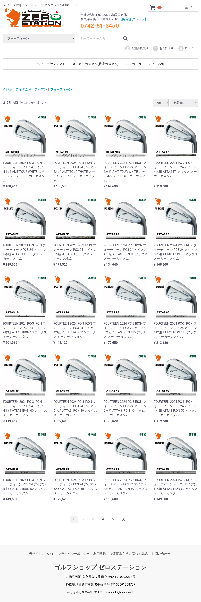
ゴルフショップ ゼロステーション (100, 567)
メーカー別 (133, 64)
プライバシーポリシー (74, 553)
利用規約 (99, 553)
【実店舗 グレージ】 (133, 19)
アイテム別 (156, 64)
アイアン (41, 89)
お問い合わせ (161, 553)
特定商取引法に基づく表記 (129, 553)
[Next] (125, 519)
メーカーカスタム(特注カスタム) (95, 64)
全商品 (8, 89)
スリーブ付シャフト (51, 64)
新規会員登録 (136, 48)
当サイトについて (41, 553)
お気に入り (163, 48)
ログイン (187, 48)
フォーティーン (61, 89)
